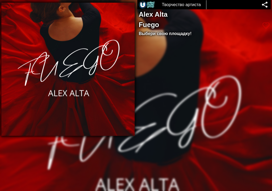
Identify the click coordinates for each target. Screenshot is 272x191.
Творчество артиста (181, 4)
